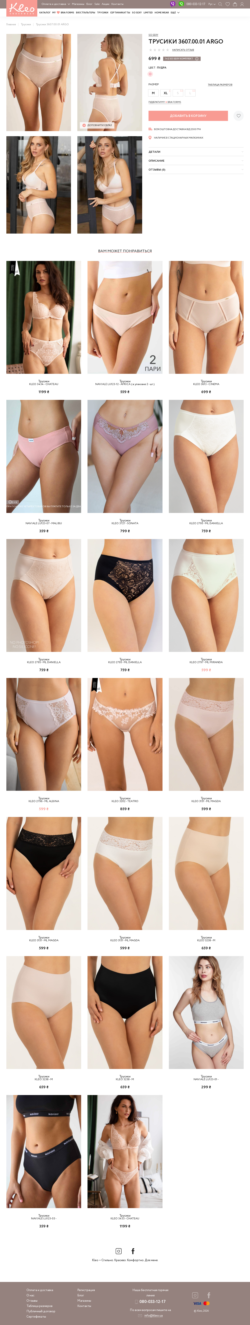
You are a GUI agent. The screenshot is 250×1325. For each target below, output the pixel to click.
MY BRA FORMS (63, 12)
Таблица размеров (39, 1306)
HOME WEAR (162, 12)
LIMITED (148, 12)
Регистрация (86, 1290)
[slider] (159, 49)
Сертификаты (36, 1316)
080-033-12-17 (195, 4)
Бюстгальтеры (85, 12)
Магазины (78, 4)
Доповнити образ (97, 125)
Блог (89, 4)
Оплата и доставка (54, 4)
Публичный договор (40, 1311)
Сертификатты (120, 12)
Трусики (102, 12)
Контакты (117, 4)
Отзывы (32, 1300)
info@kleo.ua (153, 1316)
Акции (105, 4)
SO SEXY (137, 12)
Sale (97, 4)
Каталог (44, 12)
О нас (30, 1295)
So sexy (153, 35)
